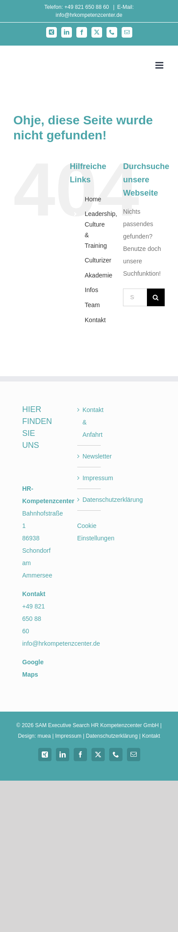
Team (92, 304)
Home (93, 199)
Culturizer (98, 260)
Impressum (90, 477)
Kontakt (95, 320)
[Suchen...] (135, 297)
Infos (91, 289)
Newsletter (90, 456)
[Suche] (156, 297)
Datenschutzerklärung (90, 499)
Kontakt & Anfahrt (90, 422)
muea (44, 736)
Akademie (98, 275)
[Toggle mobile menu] (160, 65)
